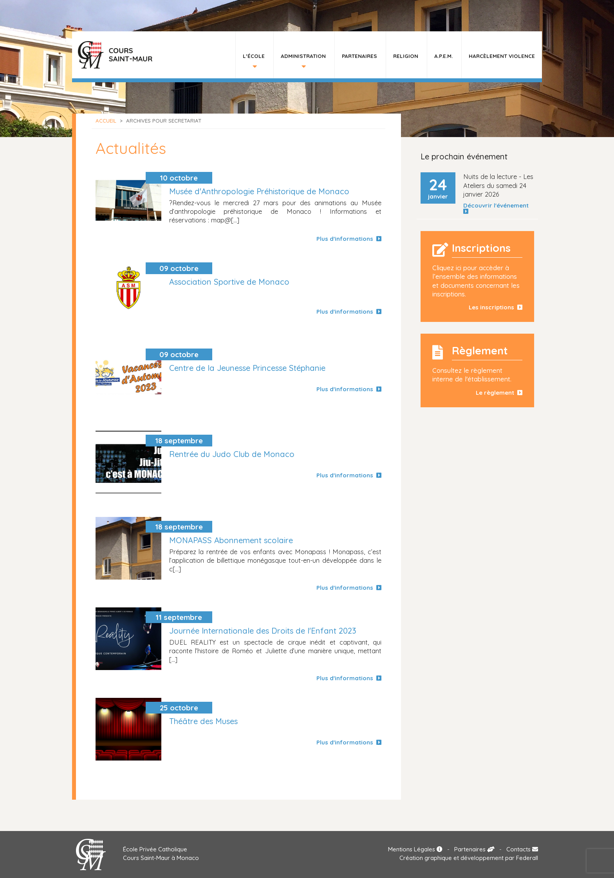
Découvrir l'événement (497, 208)
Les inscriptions (495, 307)
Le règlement (499, 393)
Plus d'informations (348, 239)
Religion (405, 55)
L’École (254, 55)
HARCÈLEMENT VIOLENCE (502, 55)
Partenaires (359, 55)
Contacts (522, 849)
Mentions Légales (415, 849)
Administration (303, 55)
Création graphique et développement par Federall (468, 858)
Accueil (106, 120)
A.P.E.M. (443, 55)
